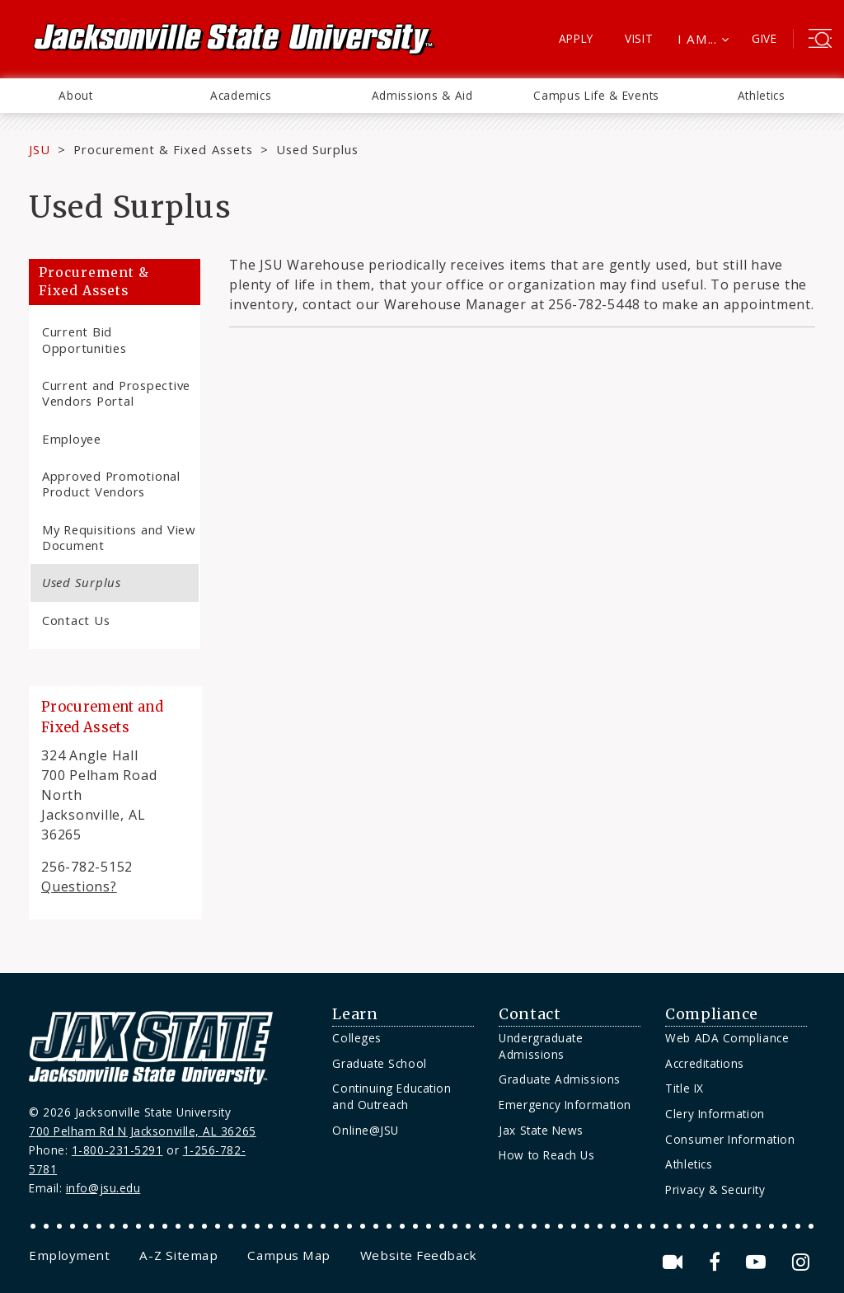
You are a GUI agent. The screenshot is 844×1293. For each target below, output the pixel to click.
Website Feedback (418, 1255)
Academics (240, 95)
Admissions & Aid (422, 95)
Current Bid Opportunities (84, 339)
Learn (354, 1014)
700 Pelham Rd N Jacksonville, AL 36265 (142, 1131)
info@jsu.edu (103, 1188)
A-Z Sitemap (178, 1255)
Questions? (79, 886)
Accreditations (704, 1063)
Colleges (356, 1038)
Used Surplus (81, 582)
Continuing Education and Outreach (391, 1096)
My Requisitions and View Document (119, 537)
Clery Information (714, 1113)
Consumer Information (730, 1139)
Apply (576, 38)
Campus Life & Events (596, 95)
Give (764, 38)
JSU (39, 149)
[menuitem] (76, 95)
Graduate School (379, 1063)
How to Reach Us (546, 1155)
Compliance (711, 1014)
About (75, 95)
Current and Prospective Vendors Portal (116, 393)
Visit (639, 38)
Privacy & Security (715, 1189)
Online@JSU (365, 1130)
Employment (69, 1255)
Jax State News (541, 1130)
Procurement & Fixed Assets (163, 149)
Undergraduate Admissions (541, 1046)
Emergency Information (565, 1104)
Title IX (684, 1088)
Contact (529, 1014)
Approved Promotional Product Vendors (111, 484)
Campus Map (288, 1255)
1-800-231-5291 (117, 1150)
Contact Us (76, 620)
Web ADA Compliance (727, 1038)
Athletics (761, 95)
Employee (71, 438)
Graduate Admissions (559, 1079)
